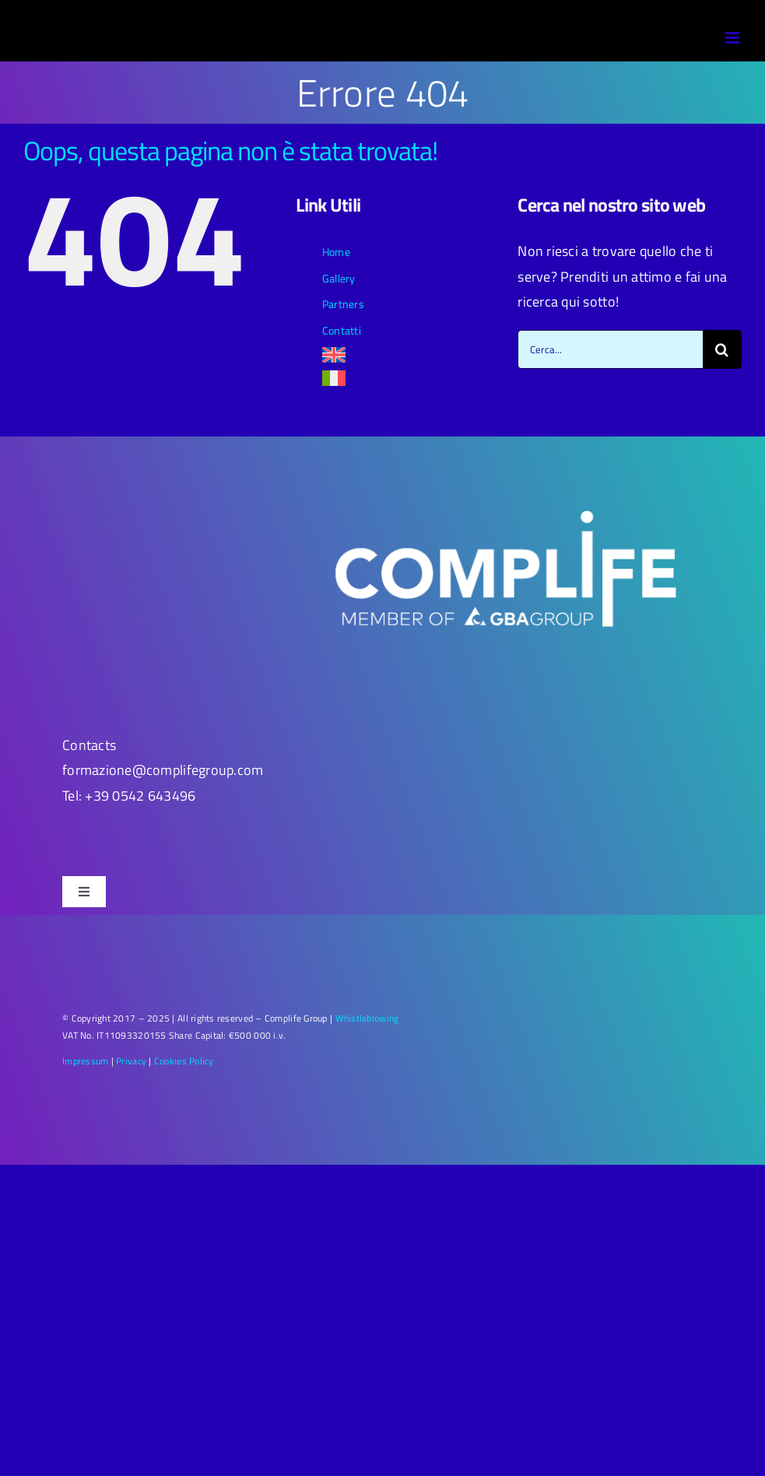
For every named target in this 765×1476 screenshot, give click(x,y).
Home (336, 252)
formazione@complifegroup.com (163, 769)
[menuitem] (408, 355)
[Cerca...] (610, 349)
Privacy (131, 1061)
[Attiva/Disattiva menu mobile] (733, 38)
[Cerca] (722, 349)
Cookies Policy (184, 1061)
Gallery (339, 278)
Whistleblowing (367, 1018)
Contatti (341, 330)
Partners (343, 304)
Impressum (85, 1061)
